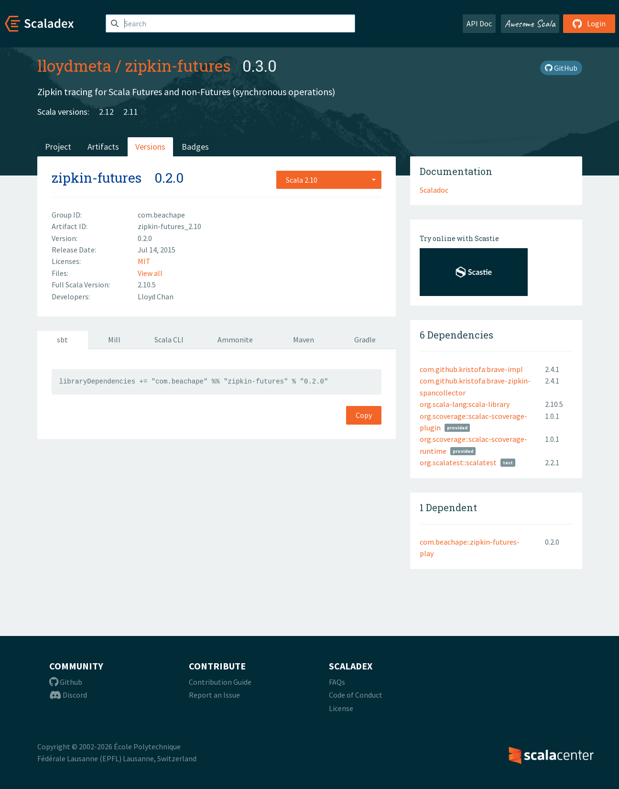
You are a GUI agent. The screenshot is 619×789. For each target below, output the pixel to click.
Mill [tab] (114, 339)
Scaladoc (434, 190)
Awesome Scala (530, 23)
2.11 (130, 111)
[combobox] (328, 180)
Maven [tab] (303, 339)
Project (58, 146)
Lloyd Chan (156, 296)
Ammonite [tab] (235, 339)
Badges (195, 146)
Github (65, 682)
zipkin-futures (178, 65)
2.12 (106, 111)
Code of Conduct (355, 695)
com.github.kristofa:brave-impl (471, 369)
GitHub (561, 68)
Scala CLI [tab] (169, 339)
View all (150, 273)
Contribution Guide (220, 682)
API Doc (479, 23)
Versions (150, 146)
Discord (68, 695)
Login (589, 23)
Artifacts (103, 146)
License (341, 708)
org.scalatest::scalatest (458, 462)
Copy (364, 415)
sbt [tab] (62, 339)
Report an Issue (214, 695)
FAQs (337, 682)
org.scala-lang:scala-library (465, 404)
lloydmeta (74, 65)
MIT (144, 261)
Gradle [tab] (365, 339)
